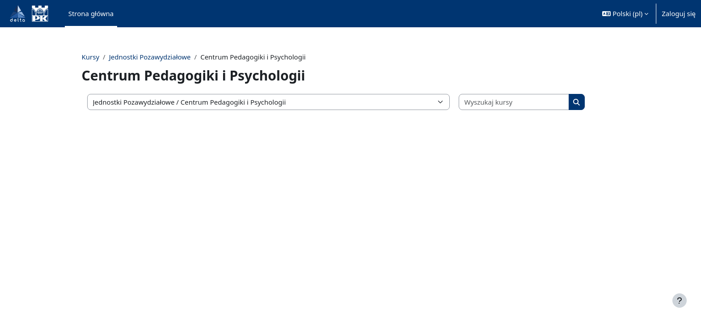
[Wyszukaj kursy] (528, 102)
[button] (625, 13)
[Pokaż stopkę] (679, 300)
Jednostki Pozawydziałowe (166, 56)
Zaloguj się (679, 13)
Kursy (106, 56)
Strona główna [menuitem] (91, 13)
